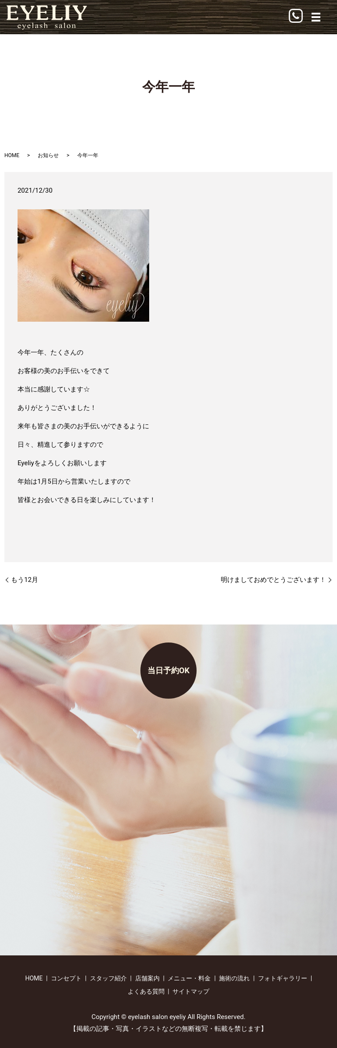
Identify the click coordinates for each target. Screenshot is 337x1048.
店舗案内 (147, 978)
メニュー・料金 (189, 978)
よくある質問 (146, 991)
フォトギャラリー (282, 978)
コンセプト (66, 978)
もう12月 (24, 580)
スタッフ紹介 (108, 978)
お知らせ (48, 155)
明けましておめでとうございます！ (273, 580)
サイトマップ (190, 991)
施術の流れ (234, 978)
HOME (11, 155)
